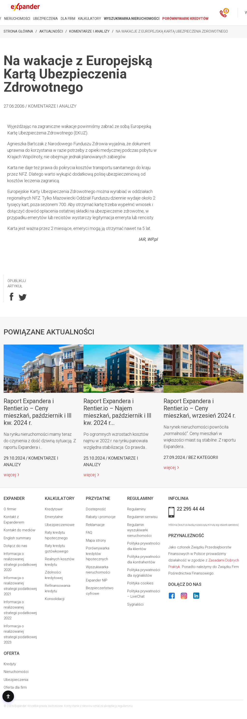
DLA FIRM (68, 19)
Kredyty (10, 664)
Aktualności (51, 31)
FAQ (89, 532)
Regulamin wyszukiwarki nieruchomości (139, 530)
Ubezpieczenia (16, 680)
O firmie (10, 509)
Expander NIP (96, 580)
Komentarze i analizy (89, 31)
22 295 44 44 (190, 509)
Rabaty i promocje (101, 517)
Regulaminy (136, 509)
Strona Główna (18, 31)
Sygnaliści (135, 604)
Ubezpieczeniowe (60, 525)
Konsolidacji (54, 599)
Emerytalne (54, 517)
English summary (17, 538)
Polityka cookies (140, 583)
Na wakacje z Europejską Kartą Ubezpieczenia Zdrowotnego (172, 31)
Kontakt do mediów (19, 530)
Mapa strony (96, 540)
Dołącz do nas (15, 546)
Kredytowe (53, 509)
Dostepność (96, 509)
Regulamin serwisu (142, 517)
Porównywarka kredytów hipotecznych (97, 553)
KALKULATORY (89, 19)
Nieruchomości (16, 672)
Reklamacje (95, 525)
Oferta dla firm (15, 687)
